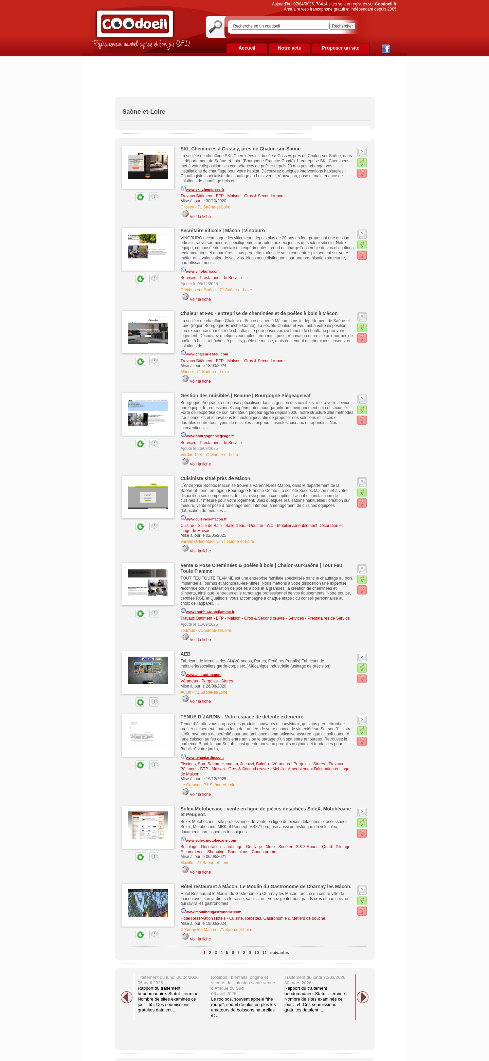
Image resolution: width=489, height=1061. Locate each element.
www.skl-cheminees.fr (202, 188)
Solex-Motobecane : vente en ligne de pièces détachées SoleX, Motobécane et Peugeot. (266, 811)
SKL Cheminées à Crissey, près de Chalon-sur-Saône (241, 148)
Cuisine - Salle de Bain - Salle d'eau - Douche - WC (227, 525)
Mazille (187, 862)
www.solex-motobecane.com (208, 839)
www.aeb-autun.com (201, 674)
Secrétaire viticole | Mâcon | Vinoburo (223, 230)
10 (256, 952)
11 (264, 952)
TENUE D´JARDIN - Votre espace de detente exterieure (242, 716)
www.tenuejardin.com (202, 756)
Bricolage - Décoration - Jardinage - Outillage (221, 846)
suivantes (279, 952)
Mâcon (187, 371)
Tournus (188, 630)
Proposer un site (340, 48)
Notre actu (289, 48)
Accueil (246, 48)
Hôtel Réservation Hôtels (203, 918)
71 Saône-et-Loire (214, 207)
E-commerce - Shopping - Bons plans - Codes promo (228, 851)
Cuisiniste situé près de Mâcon (215, 478)
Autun (186, 692)
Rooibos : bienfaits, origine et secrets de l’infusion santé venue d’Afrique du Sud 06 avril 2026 (243, 985)
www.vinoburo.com (200, 270)
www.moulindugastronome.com (211, 911)
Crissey (187, 207)
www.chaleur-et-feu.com (204, 353)
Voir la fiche (200, 216)
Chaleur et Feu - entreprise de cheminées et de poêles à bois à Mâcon (259, 313)
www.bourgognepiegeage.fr (207, 435)
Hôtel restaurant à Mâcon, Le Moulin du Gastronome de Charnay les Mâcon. (266, 886)
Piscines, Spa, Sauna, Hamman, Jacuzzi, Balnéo (225, 764)
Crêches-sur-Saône (198, 290)
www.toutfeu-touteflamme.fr (208, 611)
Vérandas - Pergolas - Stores (207, 681)
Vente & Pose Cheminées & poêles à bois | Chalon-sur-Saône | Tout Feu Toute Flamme (261, 568)
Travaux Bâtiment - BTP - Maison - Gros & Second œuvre (233, 196)
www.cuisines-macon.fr (204, 518)
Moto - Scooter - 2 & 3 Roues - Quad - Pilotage (308, 846)
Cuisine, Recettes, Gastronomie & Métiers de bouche (277, 918)
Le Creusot (191, 785)
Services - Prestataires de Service (211, 277)
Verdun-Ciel (191, 454)
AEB (186, 654)
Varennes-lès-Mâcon (199, 541)
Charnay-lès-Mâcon (198, 929)
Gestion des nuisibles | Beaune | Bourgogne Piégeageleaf (246, 395)
